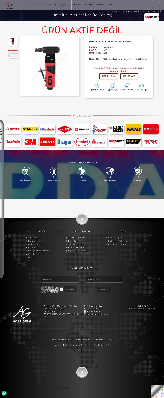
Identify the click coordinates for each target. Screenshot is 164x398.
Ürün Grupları (34, 244)
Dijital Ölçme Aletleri (78, 251)
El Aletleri (72, 241)
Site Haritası (34, 254)
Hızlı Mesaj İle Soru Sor (118, 241)
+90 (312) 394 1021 (94, 309)
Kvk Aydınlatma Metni (38, 251)
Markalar (32, 247)
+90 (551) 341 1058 (94, 306)
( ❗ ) (111, 340)
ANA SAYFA (53, 5)
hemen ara (108, 76)
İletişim (31, 257)
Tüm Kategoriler (76, 238)
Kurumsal (32, 241)
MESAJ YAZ (129, 76)
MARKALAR (89, 5)
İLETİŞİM (111, 5)
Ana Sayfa (32, 238)
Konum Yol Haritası (117, 244)
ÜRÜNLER (77, 5)
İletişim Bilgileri (115, 238)
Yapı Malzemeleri (76, 244)
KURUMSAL (100, 5)
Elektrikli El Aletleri (77, 247)
